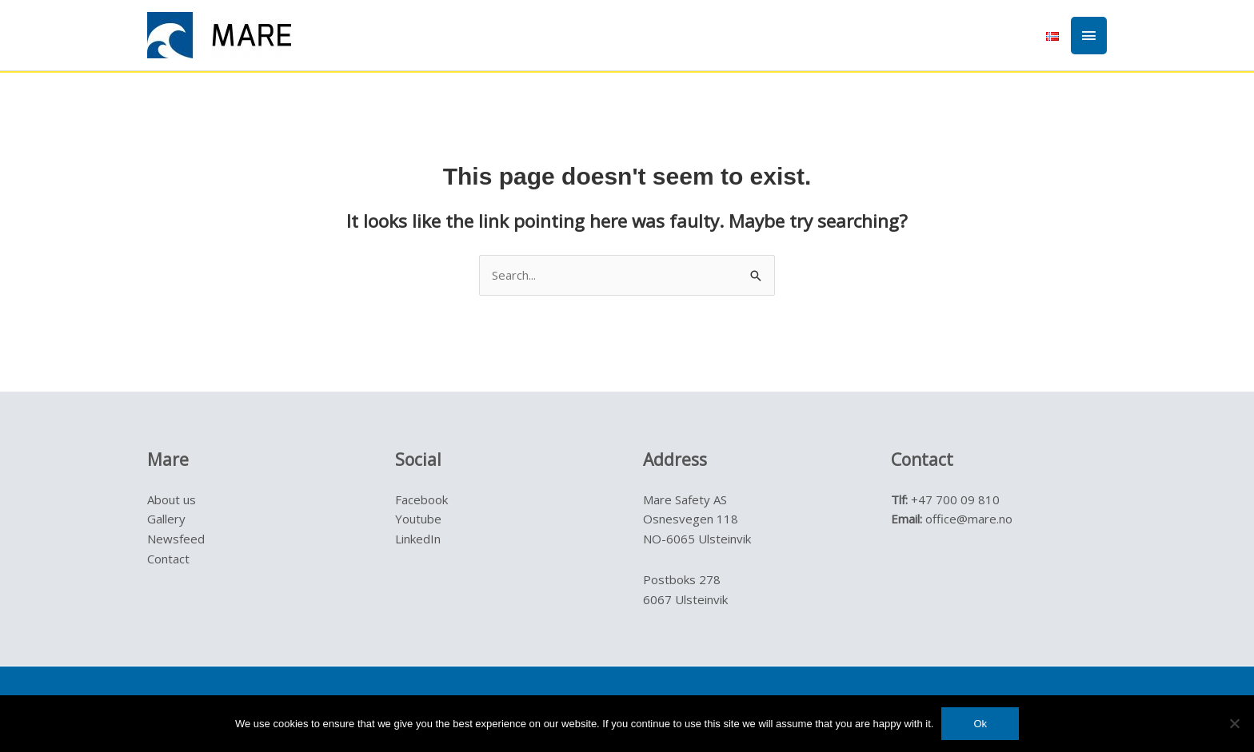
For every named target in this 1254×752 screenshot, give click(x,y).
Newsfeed (176, 539)
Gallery (166, 519)
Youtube (418, 519)
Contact (168, 559)
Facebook (421, 499)
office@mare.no (968, 519)
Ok (980, 724)
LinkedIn (418, 539)
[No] (1234, 723)
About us (171, 499)
